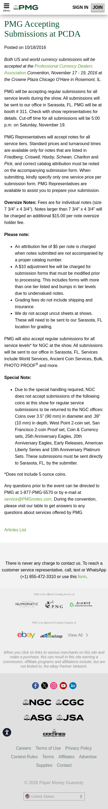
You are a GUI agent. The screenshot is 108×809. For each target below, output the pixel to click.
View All (79, 635)
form (82, 576)
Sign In (81, 7)
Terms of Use (48, 748)
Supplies (44, 765)
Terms (48, 756)
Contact (64, 765)
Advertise (88, 756)
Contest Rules (24, 756)
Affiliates (66, 756)
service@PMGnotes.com (27, 499)
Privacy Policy (78, 748)
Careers (23, 748)
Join (98, 7)
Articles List (15, 530)
